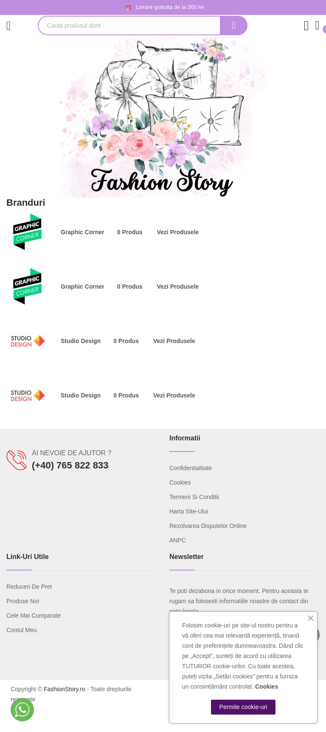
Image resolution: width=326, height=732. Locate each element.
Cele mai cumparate (33, 615)
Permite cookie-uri (243, 707)
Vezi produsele (178, 232)
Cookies (180, 482)
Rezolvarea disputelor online (208, 525)
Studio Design (81, 341)
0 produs (130, 232)
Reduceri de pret (29, 586)
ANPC (177, 540)
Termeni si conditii (194, 497)
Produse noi (22, 601)
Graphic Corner (82, 232)
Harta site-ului (188, 511)
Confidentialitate (190, 468)
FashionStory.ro (64, 689)
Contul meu (21, 630)
